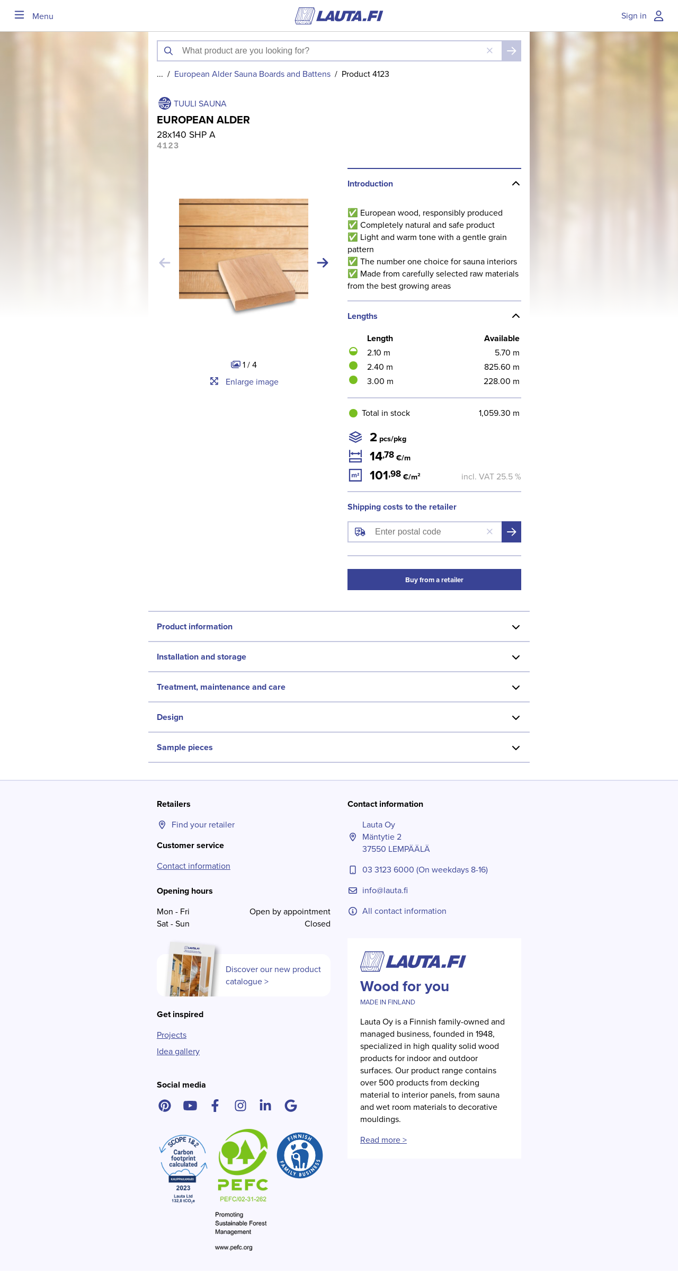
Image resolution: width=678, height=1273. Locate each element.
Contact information (193, 868)
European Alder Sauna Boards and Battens (252, 74)
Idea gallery (178, 1053)
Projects (171, 1037)
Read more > (383, 1142)
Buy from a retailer (434, 582)
